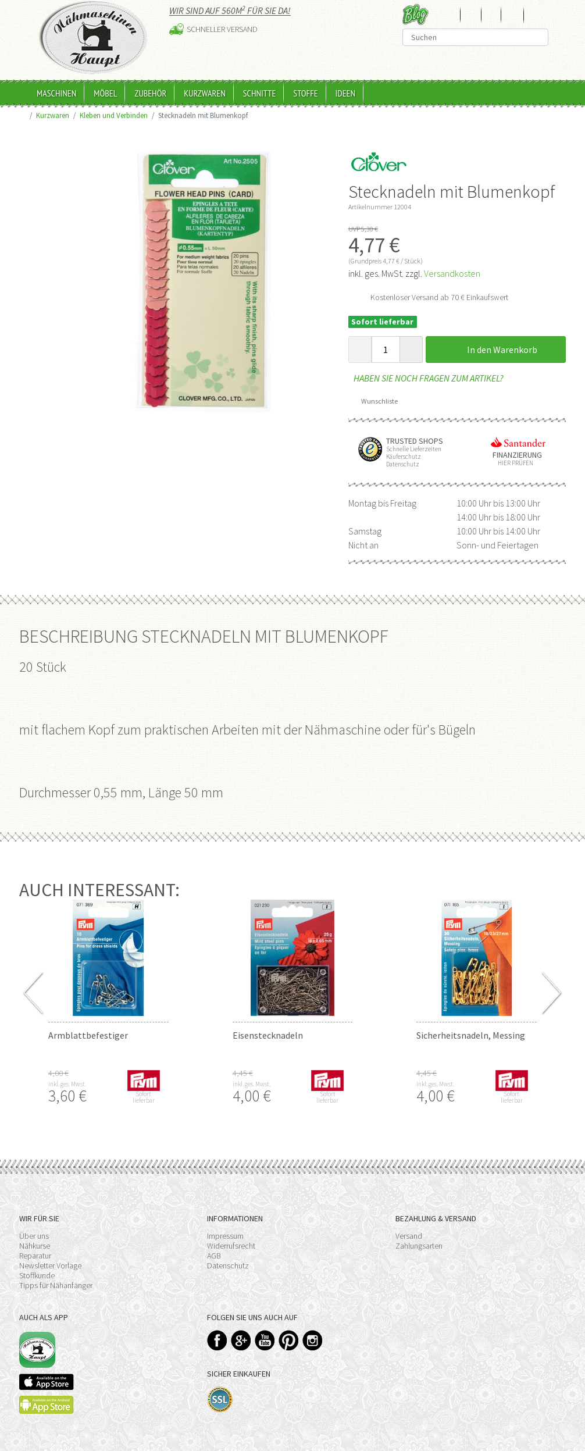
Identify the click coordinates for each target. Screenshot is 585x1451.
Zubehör (150, 93)
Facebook (217, 1340)
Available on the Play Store (46, 1405)
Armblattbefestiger (88, 1035)
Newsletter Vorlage (50, 1265)
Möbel (105, 93)
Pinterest (289, 1340)
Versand (408, 1236)
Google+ (241, 1340)
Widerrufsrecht (231, 1245)
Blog (415, 14)
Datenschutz (228, 1265)
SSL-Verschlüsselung (220, 1399)
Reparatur (35, 1255)
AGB (214, 1255)
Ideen (345, 93)
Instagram (312, 1340)
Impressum (225, 1236)
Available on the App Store (46, 1382)
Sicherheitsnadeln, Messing (470, 1035)
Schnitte (259, 93)
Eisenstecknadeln (268, 1035)
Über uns (34, 1236)
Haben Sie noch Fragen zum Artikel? (426, 378)
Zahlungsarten (419, 1245)
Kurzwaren (205, 93)
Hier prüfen (513, 463)
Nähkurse (34, 1245)
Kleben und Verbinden (114, 115)
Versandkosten (452, 273)
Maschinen (56, 93)
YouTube (265, 1340)
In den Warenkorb (495, 349)
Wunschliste (375, 401)
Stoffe (305, 93)
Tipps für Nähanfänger (55, 1285)
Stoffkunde (37, 1275)
